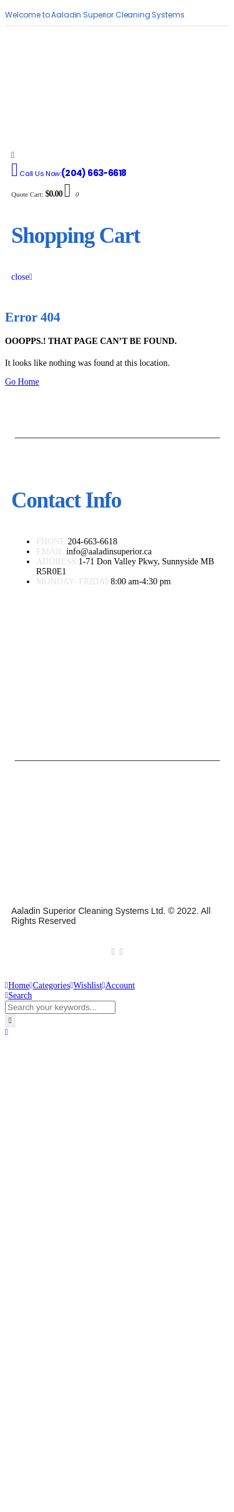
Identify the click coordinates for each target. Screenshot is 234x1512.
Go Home (22, 381)
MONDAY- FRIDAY (73, 581)
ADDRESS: (57, 561)
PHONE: (52, 541)
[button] (6, 1032)
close (21, 277)
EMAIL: (51, 551)
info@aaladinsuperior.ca (109, 551)
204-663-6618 (92, 541)
